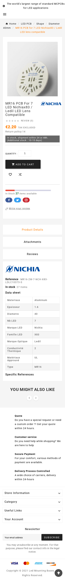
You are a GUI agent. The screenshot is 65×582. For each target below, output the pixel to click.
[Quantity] (24, 153)
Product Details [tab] (32, 229)
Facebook (8, 200)
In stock (10, 287)
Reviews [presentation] (32, 254)
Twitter (17, 200)
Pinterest (26, 200)
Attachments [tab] (32, 242)
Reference (12, 279)
